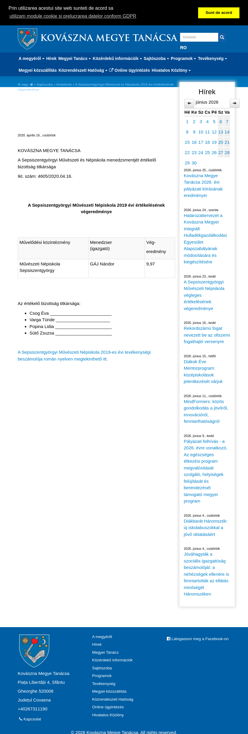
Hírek (51, 58)
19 (214, 141)
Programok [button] (183, 58)
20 (220, 141)
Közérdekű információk (112, 660)
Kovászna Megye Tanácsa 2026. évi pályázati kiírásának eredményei (203, 185)
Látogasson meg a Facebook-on (198, 638)
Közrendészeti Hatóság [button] (82, 70)
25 (207, 152)
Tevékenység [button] (212, 58)
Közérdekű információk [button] (117, 58)
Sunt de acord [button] (218, 12)
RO (183, 47)
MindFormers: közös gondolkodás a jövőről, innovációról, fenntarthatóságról (206, 411)
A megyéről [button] (32, 58)
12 (214, 131)
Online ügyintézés (129, 70)
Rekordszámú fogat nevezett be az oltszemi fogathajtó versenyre (207, 334)
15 (187, 141)
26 (214, 152)
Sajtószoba (45, 84)
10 (200, 131)
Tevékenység (103, 683)
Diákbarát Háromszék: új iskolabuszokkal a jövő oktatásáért (206, 527)
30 (194, 162)
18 (207, 141)
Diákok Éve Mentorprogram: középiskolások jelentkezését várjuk (203, 371)
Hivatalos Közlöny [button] (171, 70)
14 (227, 131)
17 (200, 141)
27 (220, 152)
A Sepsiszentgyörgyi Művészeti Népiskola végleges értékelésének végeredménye (204, 295)
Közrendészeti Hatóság (112, 699)
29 (187, 162)
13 (220, 131)
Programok (102, 675)
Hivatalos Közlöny (108, 714)
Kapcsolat (30, 719)
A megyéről (102, 636)
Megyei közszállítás (38, 70)
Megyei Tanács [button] (74, 58)
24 (200, 152)
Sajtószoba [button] (156, 58)
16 (194, 141)
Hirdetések (64, 84)
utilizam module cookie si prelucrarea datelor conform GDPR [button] (72, 16)
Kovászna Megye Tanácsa (108, 38)
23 (194, 152)
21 (227, 141)
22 (187, 152)
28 (227, 152)
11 (207, 131)
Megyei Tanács (105, 652)
